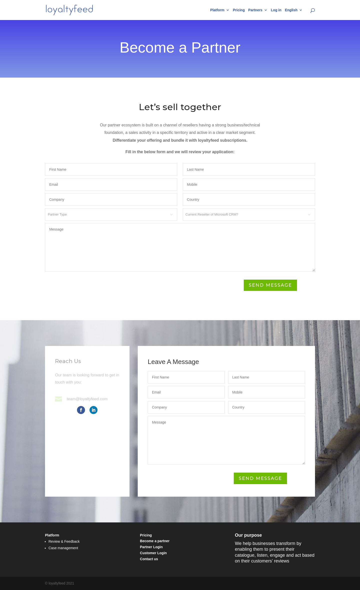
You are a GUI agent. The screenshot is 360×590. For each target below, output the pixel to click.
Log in (276, 10)
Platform (217, 10)
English (291, 10)
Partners (255, 10)
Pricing (238, 10)
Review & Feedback (64, 541)
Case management (63, 548)
